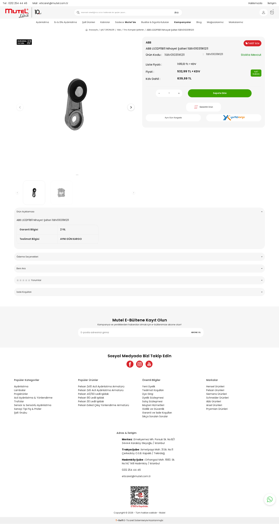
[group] (75, 104)
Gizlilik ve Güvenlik (153, 409)
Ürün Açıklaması (139, 211)
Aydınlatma (42, 22)
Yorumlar (139, 280)
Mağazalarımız (215, 22)
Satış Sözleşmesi (152, 401)
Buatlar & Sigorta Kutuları (155, 22)
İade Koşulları (139, 291)
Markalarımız (236, 22)
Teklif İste (252, 43)
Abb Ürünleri (213, 401)
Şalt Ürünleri (88, 22)
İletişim (272, 3)
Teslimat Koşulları (153, 390)
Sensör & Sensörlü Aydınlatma (32, 405)
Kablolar (105, 22)
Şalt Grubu (20, 413)
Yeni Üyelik (148, 386)
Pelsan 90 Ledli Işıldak (91, 398)
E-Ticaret (129, 520)
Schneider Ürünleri (217, 398)
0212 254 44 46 (15, 3)
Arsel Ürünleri (214, 405)
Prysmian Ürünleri (217, 409)
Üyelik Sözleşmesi (153, 398)
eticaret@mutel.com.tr (50, 3)
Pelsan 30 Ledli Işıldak (91, 401)
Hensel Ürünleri (215, 386)
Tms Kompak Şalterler (133, 30)
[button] (20, 107)
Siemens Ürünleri (216, 394)
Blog (199, 22)
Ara (176, 12)
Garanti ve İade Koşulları (157, 413)
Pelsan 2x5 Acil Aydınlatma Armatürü (100, 390)
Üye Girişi (147, 394)
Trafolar (19, 401)
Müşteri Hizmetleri (153, 405)
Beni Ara (139, 268)
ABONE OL (196, 332)
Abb (119, 30)
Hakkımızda (255, 3)
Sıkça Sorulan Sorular (155, 416)
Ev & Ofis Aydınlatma (65, 22)
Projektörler (21, 394)
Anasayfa (91, 30)
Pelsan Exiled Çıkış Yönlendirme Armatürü (103, 405)
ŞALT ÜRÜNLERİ (107, 30)
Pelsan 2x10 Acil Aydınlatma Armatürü (101, 386)
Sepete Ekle (220, 93)
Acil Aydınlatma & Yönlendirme (33, 398)
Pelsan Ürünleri (215, 390)
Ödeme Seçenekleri (139, 256)
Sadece (125, 22)
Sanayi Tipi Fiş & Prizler (27, 409)
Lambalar (20, 390)
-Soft (119, 520)
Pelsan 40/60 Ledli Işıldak (93, 394)
